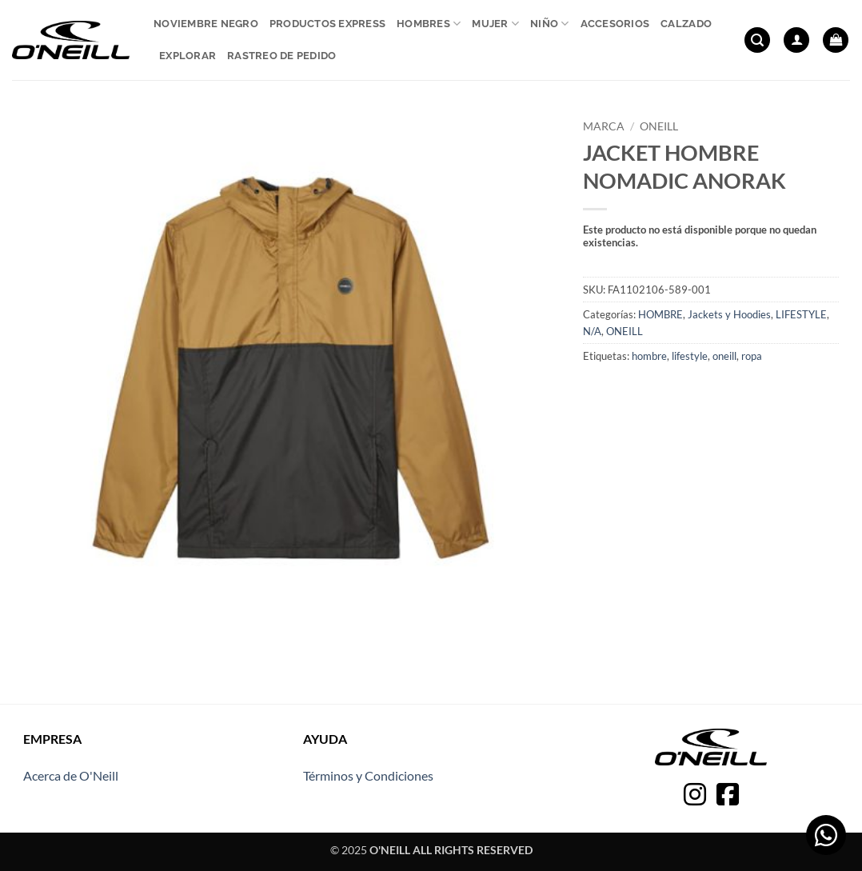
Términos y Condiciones (368, 775)
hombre (649, 356)
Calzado (686, 24)
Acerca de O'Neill (70, 775)
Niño (549, 23)
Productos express (327, 24)
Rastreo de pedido (281, 56)
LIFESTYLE (801, 314)
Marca (604, 126)
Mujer (495, 23)
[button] (757, 40)
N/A (592, 331)
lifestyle (690, 356)
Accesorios (615, 24)
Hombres (429, 23)
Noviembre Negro (206, 24)
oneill (724, 356)
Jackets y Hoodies (729, 314)
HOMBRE (660, 314)
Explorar (187, 56)
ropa (751, 356)
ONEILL (659, 126)
